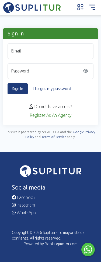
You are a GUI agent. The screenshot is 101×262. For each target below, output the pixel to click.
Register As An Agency (51, 115)
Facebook (23, 197)
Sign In (17, 88)
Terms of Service (53, 137)
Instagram (23, 205)
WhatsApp (24, 212)
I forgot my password (52, 88)
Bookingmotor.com (61, 244)
